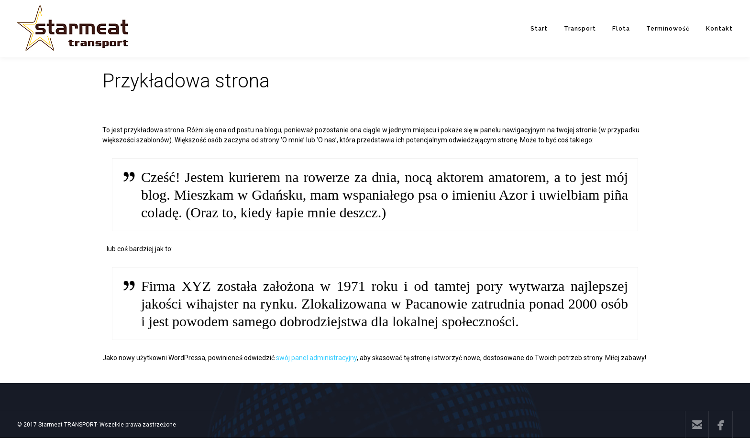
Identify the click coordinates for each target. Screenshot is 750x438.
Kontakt (719, 28)
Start (539, 28)
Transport (580, 28)
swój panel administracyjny (316, 358)
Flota (621, 28)
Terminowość (668, 28)
